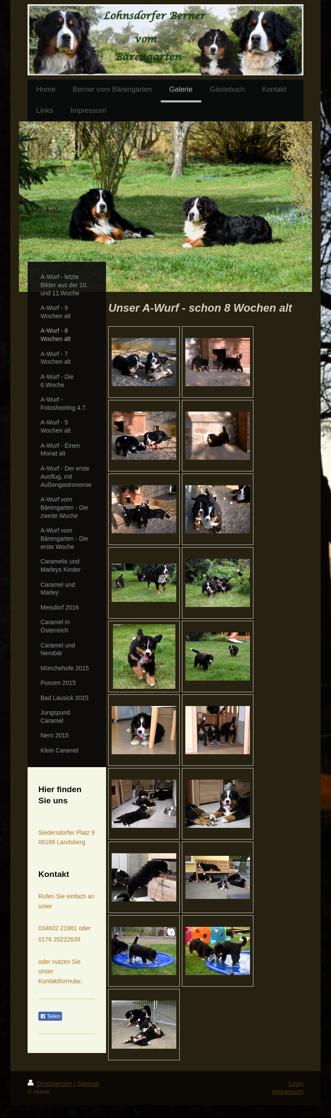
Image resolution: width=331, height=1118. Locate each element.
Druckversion (51, 1083)
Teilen (50, 1016)
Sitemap (88, 1083)
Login (296, 1083)
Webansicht (287, 1091)
